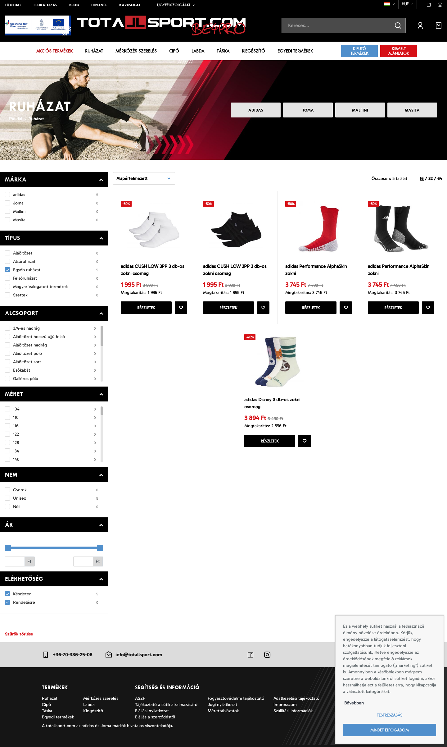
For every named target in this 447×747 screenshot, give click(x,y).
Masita (412, 110)
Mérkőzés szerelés (136, 50)
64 (439, 178)
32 (430, 178)
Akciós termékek (54, 50)
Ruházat (94, 50)
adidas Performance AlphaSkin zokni (316, 270)
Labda (198, 50)
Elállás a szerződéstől (155, 717)
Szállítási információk (293, 710)
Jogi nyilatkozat (222, 704)
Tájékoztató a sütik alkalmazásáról (166, 704)
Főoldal (13, 5)
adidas (255, 110)
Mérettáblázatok (223, 710)
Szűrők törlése (19, 634)
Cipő (174, 50)
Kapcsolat (129, 5)
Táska (223, 50)
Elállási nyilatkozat (152, 710)
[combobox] (389, 4)
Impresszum (285, 704)
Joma (308, 110)
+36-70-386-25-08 (67, 654)
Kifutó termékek (359, 51)
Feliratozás (45, 5)
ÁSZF (140, 698)
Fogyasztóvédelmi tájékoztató (236, 698)
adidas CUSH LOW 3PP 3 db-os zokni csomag (152, 270)
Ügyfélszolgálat (173, 5)
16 (422, 178)
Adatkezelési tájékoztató (296, 698)
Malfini (360, 110)
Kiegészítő (253, 50)
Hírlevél (99, 5)
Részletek (146, 307)
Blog (74, 5)
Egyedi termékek (295, 50)
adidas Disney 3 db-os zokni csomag (272, 403)
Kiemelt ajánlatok (398, 51)
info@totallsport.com (133, 654)
